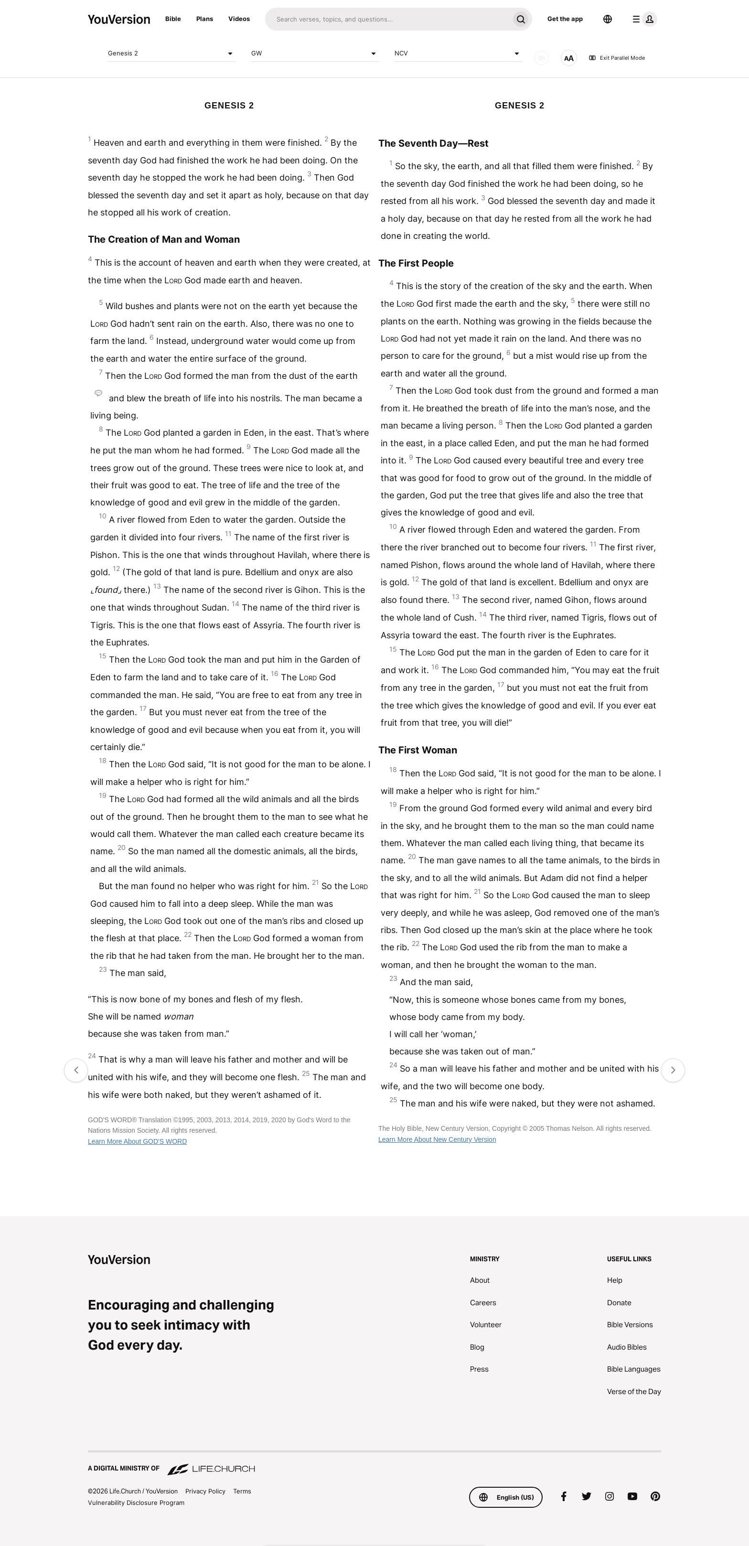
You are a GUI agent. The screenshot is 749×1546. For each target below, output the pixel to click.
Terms (242, 1491)
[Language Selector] (607, 19)
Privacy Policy (205, 1491)
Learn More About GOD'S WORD (137, 1141)
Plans (204, 18)
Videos (239, 18)
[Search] (387, 19)
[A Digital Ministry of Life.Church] (374, 1463)
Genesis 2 (172, 53)
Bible (173, 18)
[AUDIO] (541, 57)
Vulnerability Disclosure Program (136, 1502)
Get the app (565, 18)
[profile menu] (643, 19)
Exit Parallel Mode (616, 58)
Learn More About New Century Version (437, 1139)
